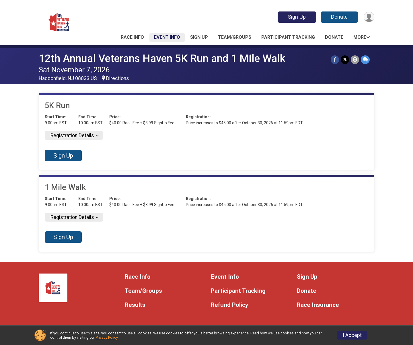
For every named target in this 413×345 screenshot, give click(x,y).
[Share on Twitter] (345, 59)
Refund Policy (229, 305)
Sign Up (297, 17)
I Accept (352, 335)
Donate (339, 17)
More (359, 37)
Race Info (132, 37)
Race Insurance (318, 305)
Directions (117, 78)
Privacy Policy (107, 337)
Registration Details (72, 135)
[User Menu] (369, 17)
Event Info (167, 37)
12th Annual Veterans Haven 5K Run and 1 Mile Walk (162, 58)
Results (135, 305)
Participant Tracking (288, 37)
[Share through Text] (365, 59)
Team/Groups (234, 37)
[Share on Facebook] (335, 59)
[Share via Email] (355, 59)
